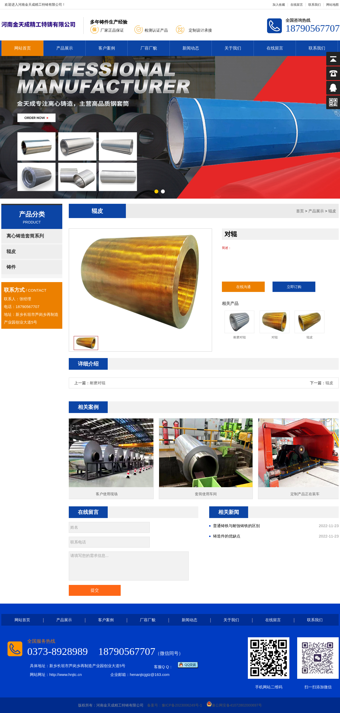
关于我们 (233, 48)
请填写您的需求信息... (129, 566)
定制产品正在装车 (306, 494)
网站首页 (22, 48)
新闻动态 (190, 48)
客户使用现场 (108, 494)
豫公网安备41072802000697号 (234, 705)
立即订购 (294, 287)
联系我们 (314, 4)
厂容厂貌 (148, 48)
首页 (300, 211)
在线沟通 (243, 287)
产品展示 (64, 48)
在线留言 (296, 4)
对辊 (274, 325)
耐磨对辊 (239, 325)
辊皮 (332, 211)
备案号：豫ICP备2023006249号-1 (174, 705)
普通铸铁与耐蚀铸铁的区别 (236, 525)
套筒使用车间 (207, 494)
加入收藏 (279, 4)
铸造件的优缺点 (226, 536)
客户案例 (106, 48)
